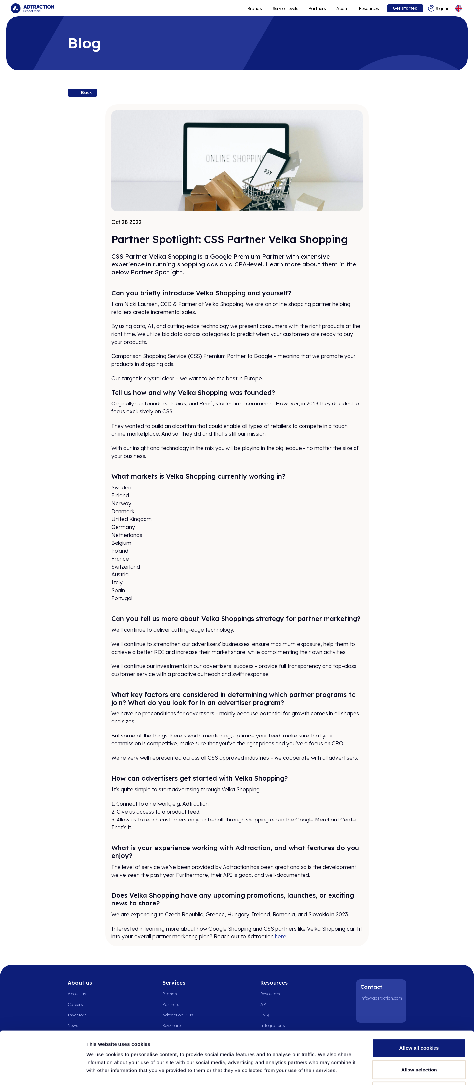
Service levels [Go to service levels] (285, 8)
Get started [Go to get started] (405, 8)
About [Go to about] (342, 8)
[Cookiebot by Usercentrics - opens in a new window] (42, 1072)
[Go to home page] (32, 8)
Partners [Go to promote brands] (317, 8)
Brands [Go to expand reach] (254, 8)
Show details (345, 1072)
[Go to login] (438, 8)
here (280, 936)
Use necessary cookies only (419, 1041)
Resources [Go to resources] (369, 8)
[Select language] (458, 8)
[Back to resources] (82, 93)
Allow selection (419, 1020)
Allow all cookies (419, 998)
